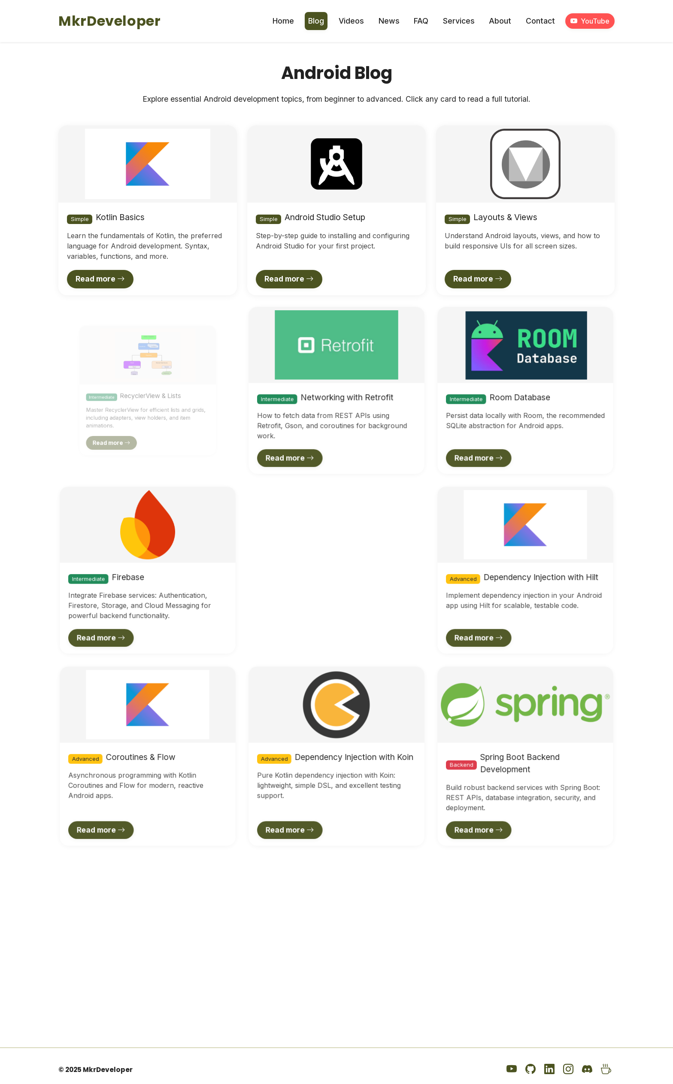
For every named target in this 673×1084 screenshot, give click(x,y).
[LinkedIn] (549, 1069)
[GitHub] (530, 1069)
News (389, 20)
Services (459, 20)
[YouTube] (511, 1069)
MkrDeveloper (109, 20)
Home (283, 20)
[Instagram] (568, 1069)
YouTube (589, 21)
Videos (351, 20)
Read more (100, 278)
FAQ (421, 20)
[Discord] (587, 1069)
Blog (316, 20)
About (500, 20)
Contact (540, 20)
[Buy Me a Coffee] (606, 1069)
